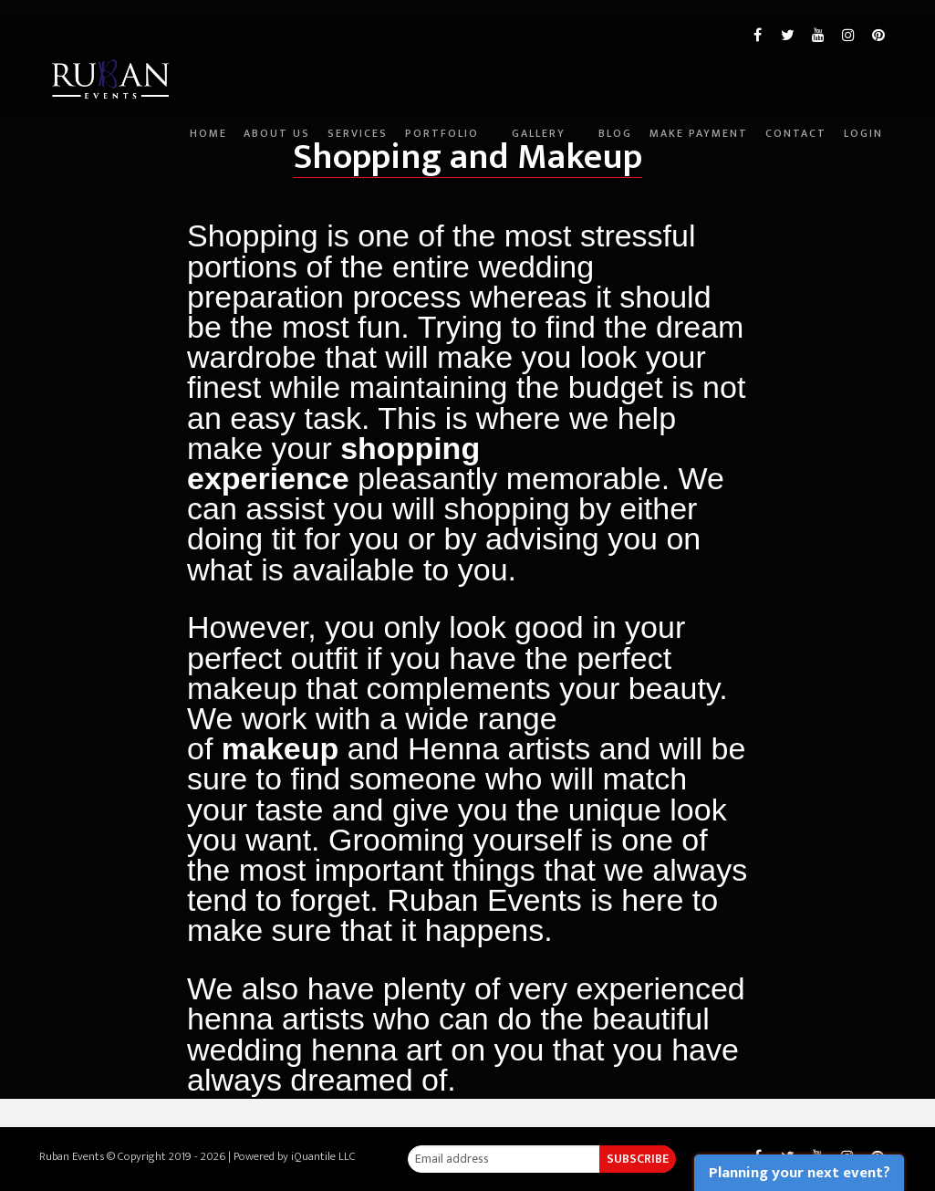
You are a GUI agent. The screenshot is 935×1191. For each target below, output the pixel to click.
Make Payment (678, 157)
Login (863, 157)
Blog (585, 157)
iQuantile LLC (323, 1156)
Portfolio (392, 157)
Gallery (498, 157)
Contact (785, 157)
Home (127, 157)
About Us (206, 157)
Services (297, 157)
